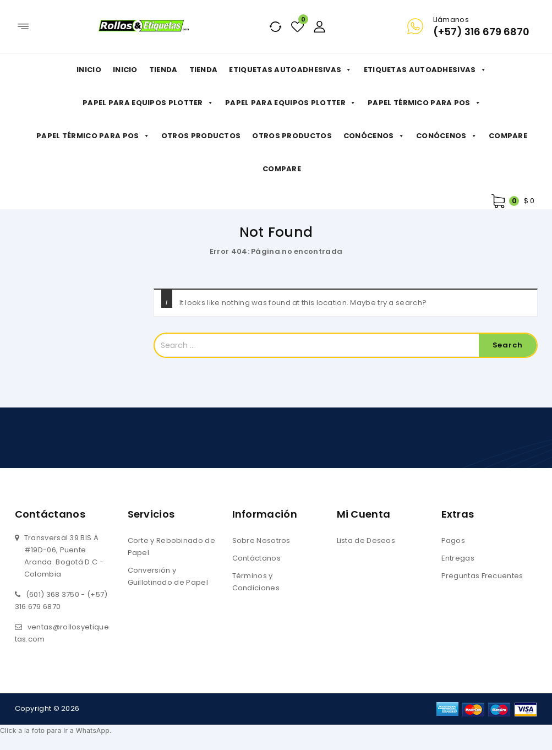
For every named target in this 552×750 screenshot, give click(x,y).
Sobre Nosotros (261, 540)
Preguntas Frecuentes (482, 575)
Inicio (88, 69)
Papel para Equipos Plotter (148, 102)
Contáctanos (256, 558)
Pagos (453, 540)
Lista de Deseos (366, 540)
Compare (508, 136)
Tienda (163, 69)
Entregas (457, 558)
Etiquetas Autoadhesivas (290, 69)
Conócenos (374, 136)
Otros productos (201, 136)
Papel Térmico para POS (424, 102)
